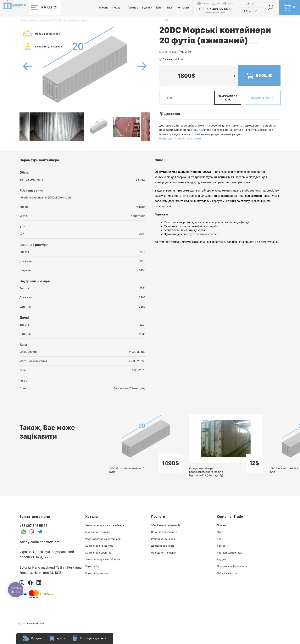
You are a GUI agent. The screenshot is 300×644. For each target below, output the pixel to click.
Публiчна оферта (227, 573)
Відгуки (147, 7)
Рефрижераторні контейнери (103, 538)
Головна (103, 7)
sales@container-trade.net (39, 542)
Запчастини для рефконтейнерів (105, 525)
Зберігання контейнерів (165, 525)
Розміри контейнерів (229, 552)
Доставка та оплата (162, 545)
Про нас (132, 7)
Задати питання (262, 97)
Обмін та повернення (164, 531)
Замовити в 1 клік (227, 98)
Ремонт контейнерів (163, 538)
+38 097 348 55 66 (33, 525)
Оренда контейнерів (163, 552)
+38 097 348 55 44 (213, 9)
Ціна (219, 531)
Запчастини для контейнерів (102, 559)
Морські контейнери (41, 20)
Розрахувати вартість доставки (180, 138)
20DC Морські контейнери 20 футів (70, 20)
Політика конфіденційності (233, 566)
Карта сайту (92, 566)
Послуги (118, 7)
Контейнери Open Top (98, 552)
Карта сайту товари (96, 573)
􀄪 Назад (163, 20)
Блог (169, 7)
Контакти (182, 7)
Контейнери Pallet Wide (99, 545)
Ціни (159, 7)
